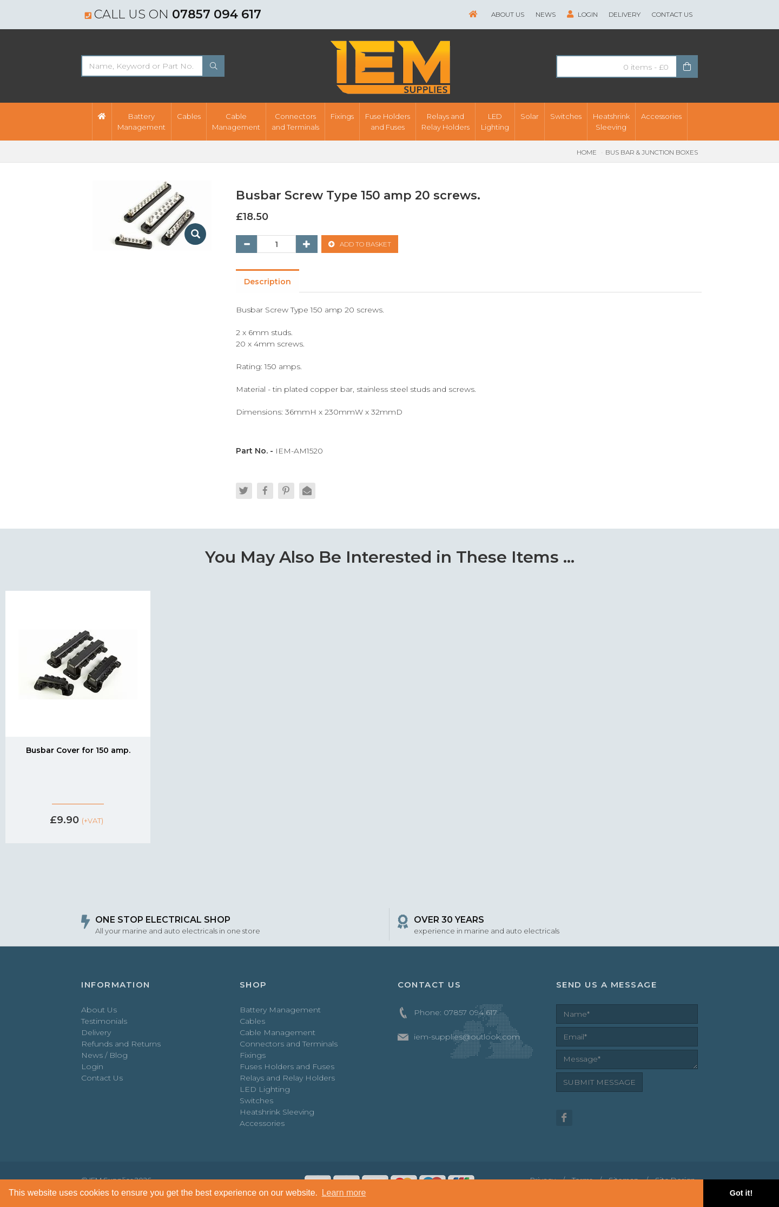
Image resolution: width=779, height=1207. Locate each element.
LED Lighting (265, 1091)
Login (581, 14)
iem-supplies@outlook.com (467, 1038)
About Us (507, 14)
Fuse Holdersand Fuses (387, 121)
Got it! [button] (741, 1193)
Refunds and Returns (121, 1045)
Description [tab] (268, 282)
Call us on (173, 14)
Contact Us (672, 14)
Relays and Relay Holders (287, 1079)
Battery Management (280, 1011)
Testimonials (104, 1023)
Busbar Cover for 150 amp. (78, 751)
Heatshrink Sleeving (277, 1113)
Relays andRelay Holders (445, 121)
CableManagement (236, 121)
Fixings (342, 116)
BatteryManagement (141, 121)
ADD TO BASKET (359, 245)
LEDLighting (495, 121)
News (545, 14)
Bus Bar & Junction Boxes (651, 152)
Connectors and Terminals (289, 1045)
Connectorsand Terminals (295, 121)
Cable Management (277, 1034)
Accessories (661, 116)
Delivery (625, 14)
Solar (529, 116)
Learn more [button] (344, 1192)
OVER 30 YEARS (449, 921)
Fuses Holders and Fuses (287, 1068)
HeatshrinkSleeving (611, 121)
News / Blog (104, 1057)
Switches (566, 116)
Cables (189, 116)
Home (587, 152)
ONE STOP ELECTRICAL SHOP (162, 921)
